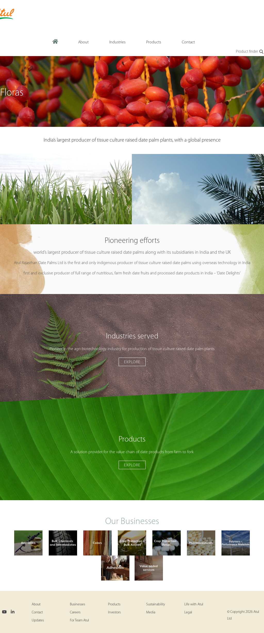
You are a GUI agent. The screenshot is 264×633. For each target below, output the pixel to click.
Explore (132, 362)
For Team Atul (79, 620)
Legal (188, 612)
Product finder (250, 52)
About (36, 604)
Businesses (77, 604)
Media (150, 612)
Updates (38, 620)
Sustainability (155, 604)
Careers (75, 612)
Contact (37, 612)
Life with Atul (193, 604)
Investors (114, 612)
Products (114, 604)
